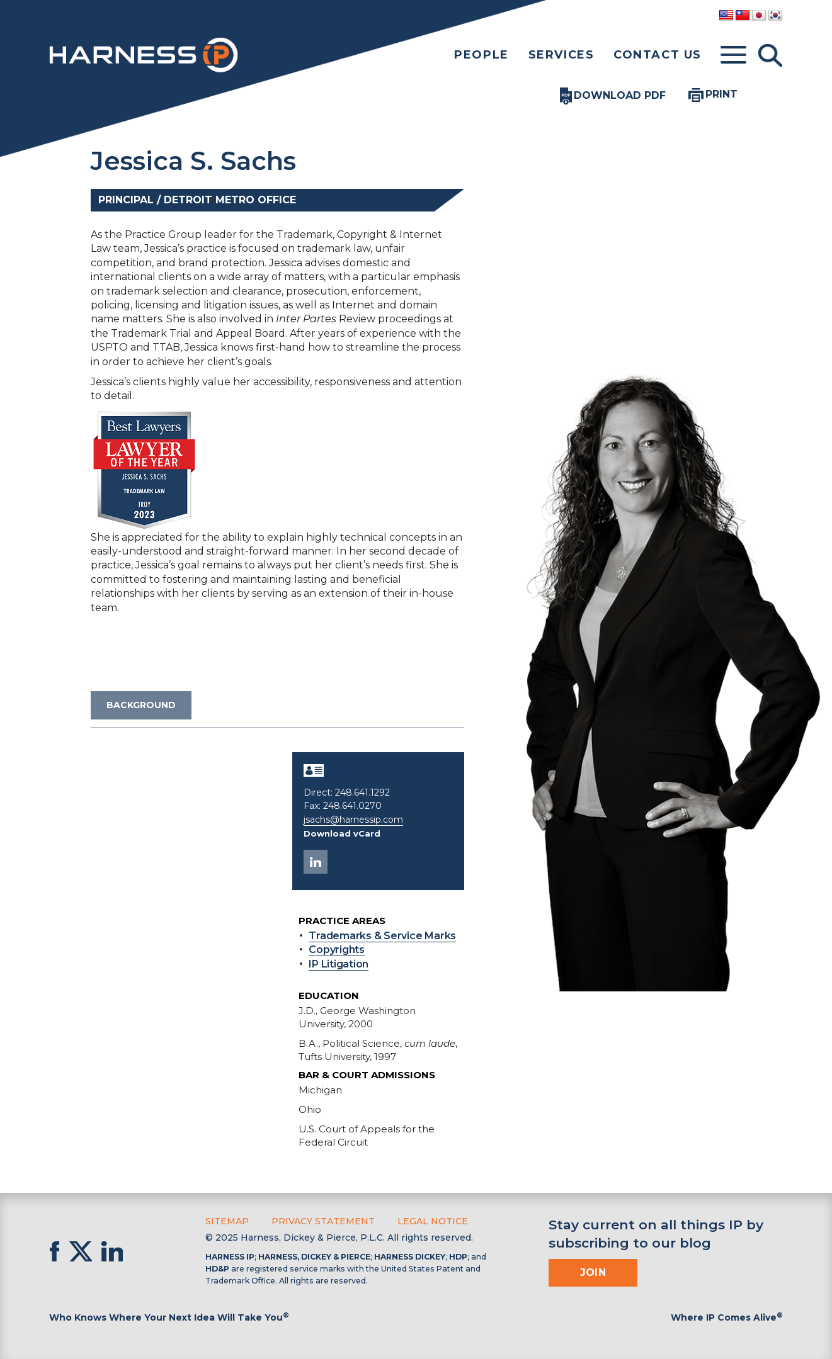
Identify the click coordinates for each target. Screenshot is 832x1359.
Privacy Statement (323, 1221)
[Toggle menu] (733, 55)
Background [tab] (141, 705)
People (481, 55)
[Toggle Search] (770, 55)
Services (561, 55)
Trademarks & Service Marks (382, 936)
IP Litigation (338, 964)
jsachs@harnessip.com (353, 819)
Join (593, 1272)
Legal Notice (432, 1221)
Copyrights (337, 950)
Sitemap (227, 1221)
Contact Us (657, 55)
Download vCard (342, 833)
